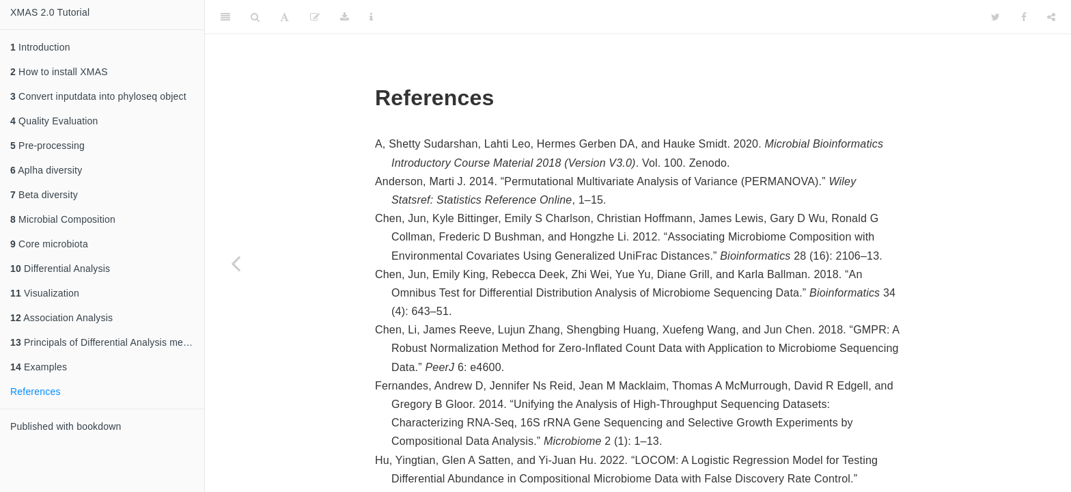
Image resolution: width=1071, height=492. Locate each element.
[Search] (255, 17)
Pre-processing (47, 145)
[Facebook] (1024, 17)
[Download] (344, 17)
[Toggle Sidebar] (225, 17)
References (35, 391)
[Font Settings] (284, 17)
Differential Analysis (60, 268)
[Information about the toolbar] (371, 17)
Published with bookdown (66, 426)
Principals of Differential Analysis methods (107, 342)
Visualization (44, 293)
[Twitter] (995, 17)
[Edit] (315, 17)
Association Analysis (61, 317)
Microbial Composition (62, 219)
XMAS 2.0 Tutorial (49, 12)
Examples (38, 366)
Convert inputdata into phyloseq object (98, 96)
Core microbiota (49, 243)
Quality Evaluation (54, 120)
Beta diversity (44, 194)
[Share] (1051, 17)
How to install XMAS (59, 71)
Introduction (40, 47)
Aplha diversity (46, 170)
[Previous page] (235, 263)
